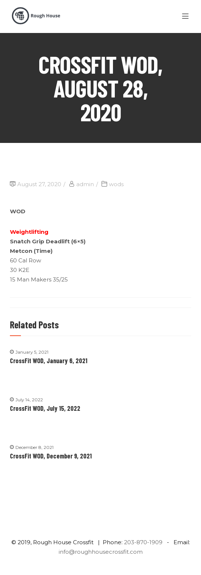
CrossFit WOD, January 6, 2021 (48, 360)
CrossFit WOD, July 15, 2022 (45, 408)
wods (116, 184)
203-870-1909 (143, 542)
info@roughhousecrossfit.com (101, 551)
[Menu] (186, 16)
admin (85, 184)
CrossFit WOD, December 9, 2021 (51, 456)
